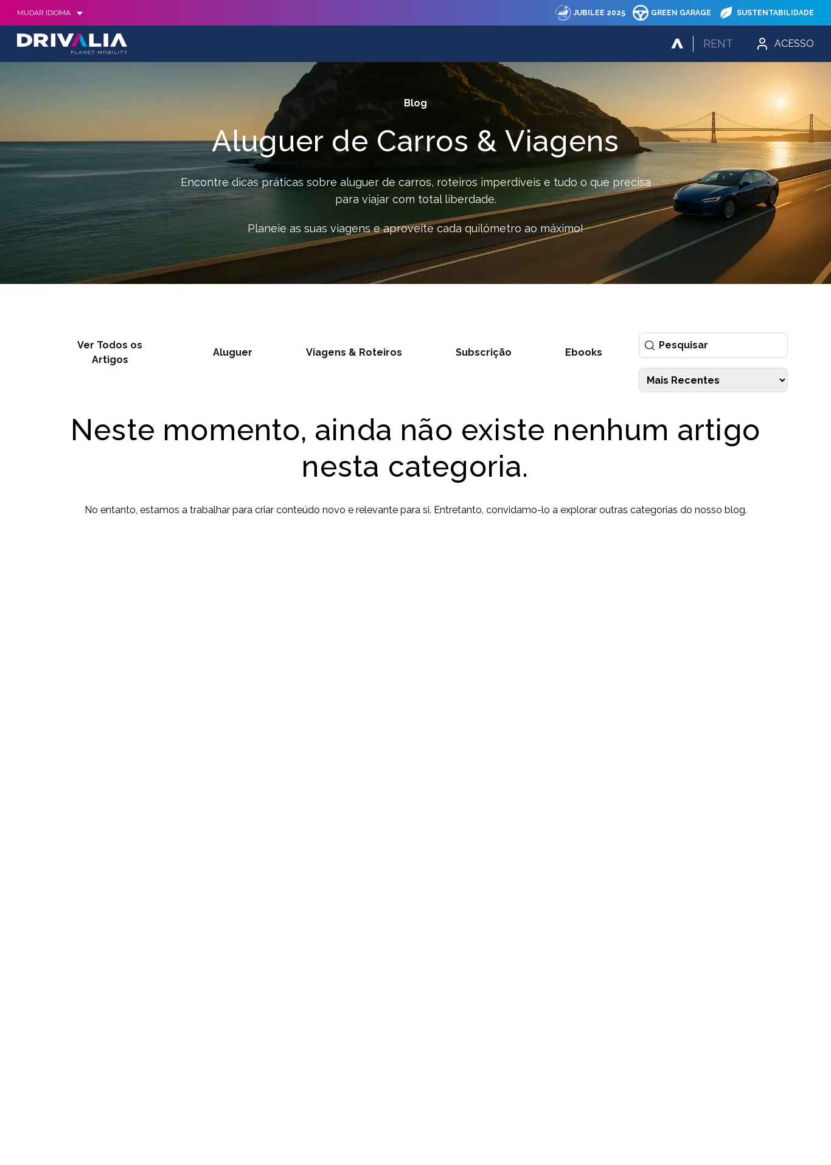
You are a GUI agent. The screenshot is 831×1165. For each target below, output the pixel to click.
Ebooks (583, 352)
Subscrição (484, 352)
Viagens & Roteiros (354, 352)
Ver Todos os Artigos (109, 352)
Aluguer (232, 352)
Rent (718, 43)
